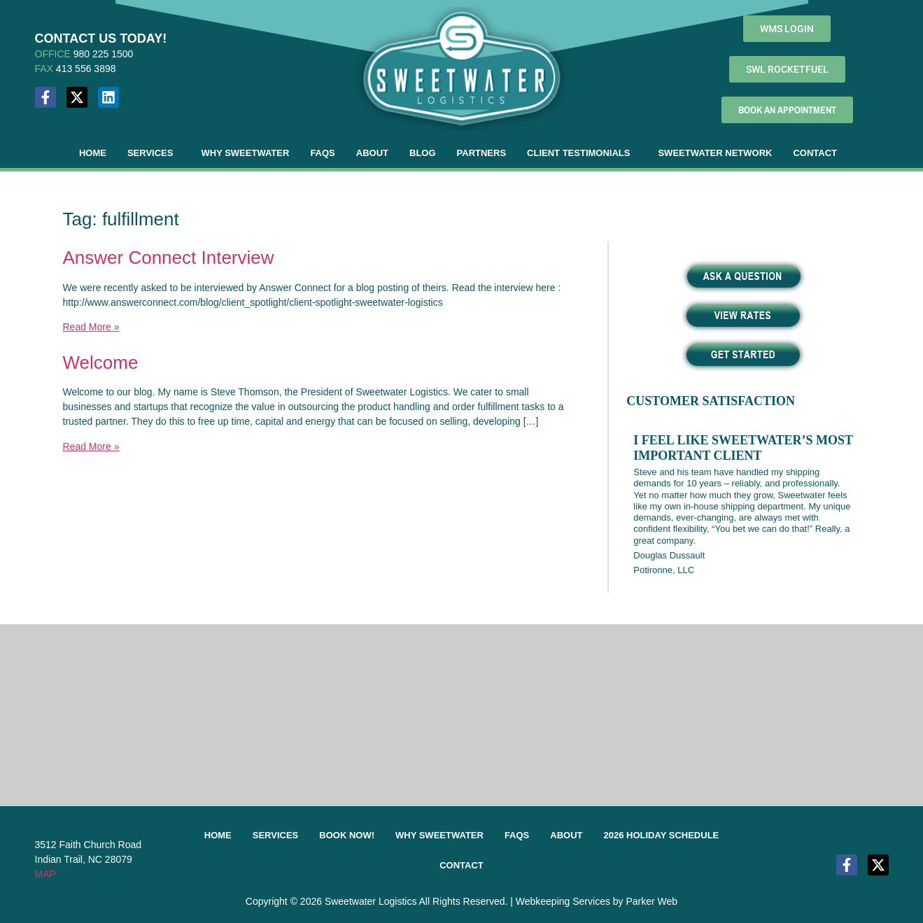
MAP (45, 874)
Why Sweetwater (245, 153)
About (372, 153)
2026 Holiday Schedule (661, 835)
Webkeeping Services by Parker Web (596, 901)
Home (92, 153)
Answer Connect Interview (168, 257)
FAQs (322, 153)
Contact (815, 153)
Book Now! (346, 835)
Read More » (91, 326)
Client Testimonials (578, 153)
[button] (154, 153)
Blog (422, 153)
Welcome (101, 362)
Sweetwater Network (715, 153)
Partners (482, 153)
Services (150, 153)
